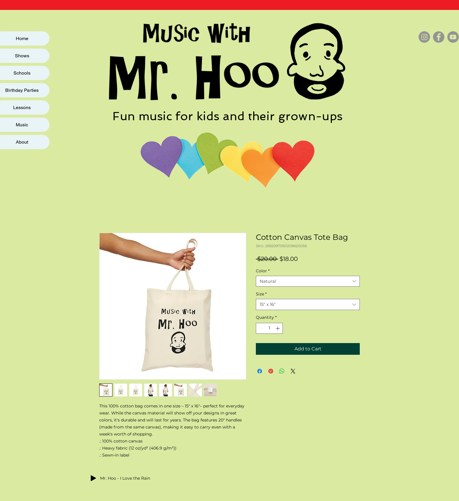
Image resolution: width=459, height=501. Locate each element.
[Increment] (278, 328)
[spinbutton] (269, 328)
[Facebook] (438, 37)
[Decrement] (260, 328)
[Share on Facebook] (259, 371)
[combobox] (308, 281)
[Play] (93, 478)
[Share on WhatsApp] (281, 371)
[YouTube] (453, 37)
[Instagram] (424, 37)
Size (261, 294)
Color (263, 270)
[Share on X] (293, 371)
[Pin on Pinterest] (270, 371)
